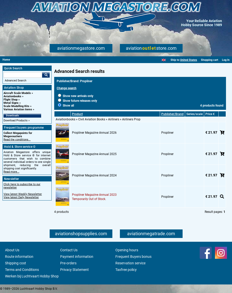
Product (77, 114)
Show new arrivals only (75, 96)
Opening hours (126, 250)
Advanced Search (15, 80)
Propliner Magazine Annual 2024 (94, 175)
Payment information (76, 257)
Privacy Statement (74, 270)
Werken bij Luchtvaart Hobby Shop (32, 276)
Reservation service (130, 263)
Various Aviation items (18, 109)
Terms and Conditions (22, 270)
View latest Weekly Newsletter (23, 194)
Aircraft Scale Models (17, 93)
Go (46, 75)
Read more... (11, 171)
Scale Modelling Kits (16, 106)
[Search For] (23, 75)
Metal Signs (11, 103)
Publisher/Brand (172, 114)
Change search (66, 88)
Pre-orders (68, 263)
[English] (164, 60)
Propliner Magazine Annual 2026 (94, 132)
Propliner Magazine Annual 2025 (94, 154)
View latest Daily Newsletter (21, 197)
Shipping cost (15, 263)
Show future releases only (77, 101)
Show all (66, 105)
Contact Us (69, 250)
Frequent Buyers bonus (133, 257)
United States (188, 60)
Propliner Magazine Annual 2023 (94, 195)
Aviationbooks (12, 96)
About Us (12, 250)
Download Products (16, 120)
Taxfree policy (126, 270)
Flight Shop (11, 99)
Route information (19, 257)
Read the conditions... (17, 139)
